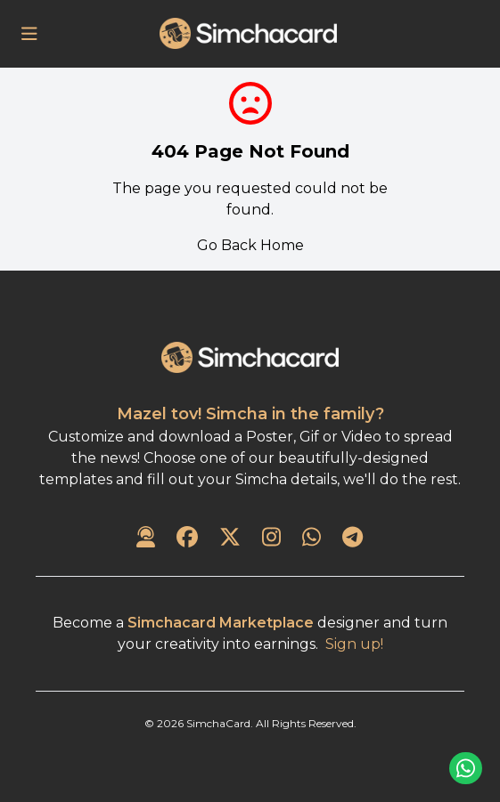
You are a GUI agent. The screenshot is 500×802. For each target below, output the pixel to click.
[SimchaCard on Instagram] (271, 538)
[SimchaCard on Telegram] (352, 538)
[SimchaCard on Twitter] (230, 538)
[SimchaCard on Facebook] (187, 538)
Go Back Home (250, 245)
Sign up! (354, 644)
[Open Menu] (29, 34)
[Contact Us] (145, 538)
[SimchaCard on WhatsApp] (311, 538)
